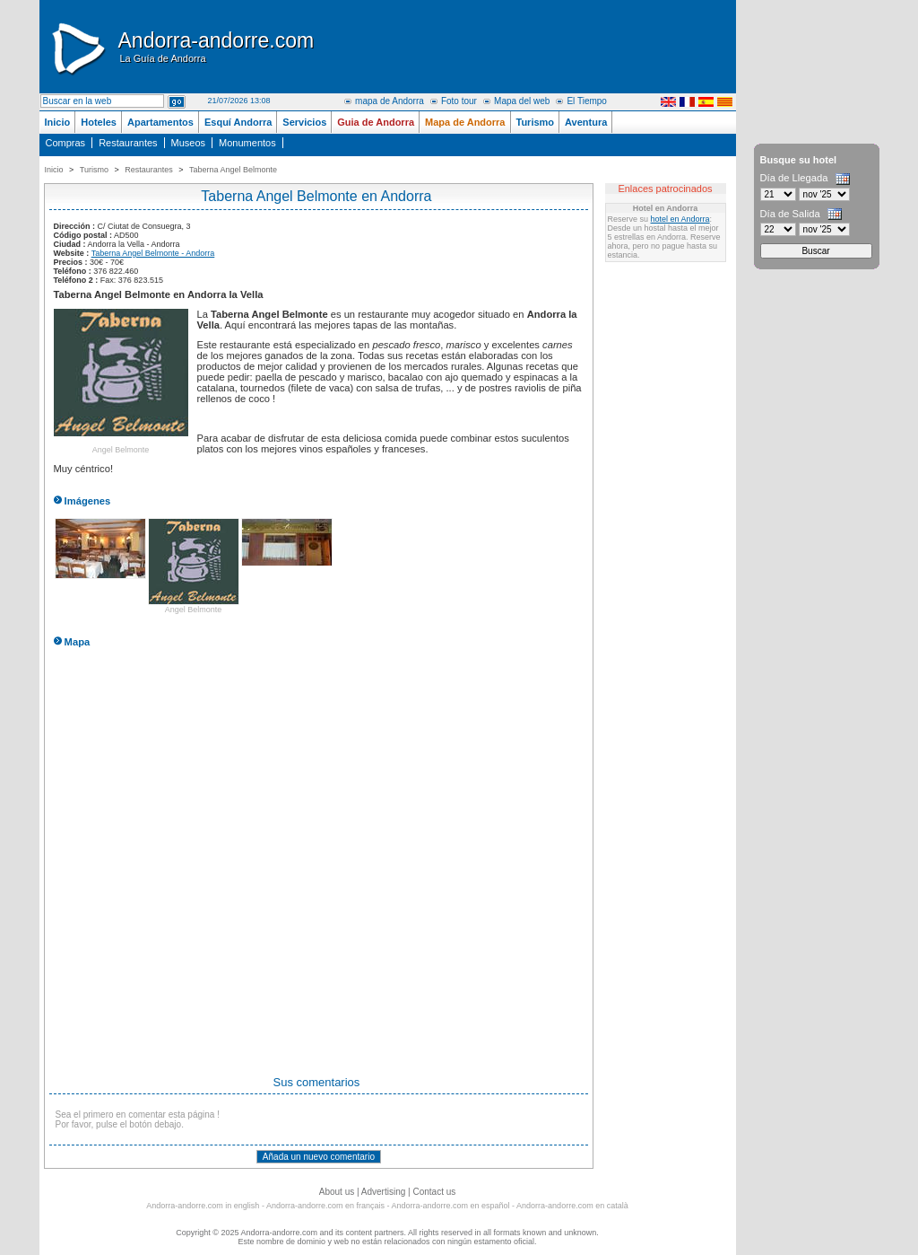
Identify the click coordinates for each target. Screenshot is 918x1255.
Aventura (586, 122)
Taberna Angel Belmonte (233, 169)
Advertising (383, 1192)
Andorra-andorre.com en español (451, 1205)
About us (336, 1192)
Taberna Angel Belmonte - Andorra (153, 253)
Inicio (58, 122)
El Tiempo (586, 101)
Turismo (535, 122)
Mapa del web (522, 101)
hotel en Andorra (680, 219)
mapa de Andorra (389, 101)
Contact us (433, 1192)
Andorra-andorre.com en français (325, 1205)
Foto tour (459, 101)
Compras (66, 142)
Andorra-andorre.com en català (572, 1205)
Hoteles (99, 122)
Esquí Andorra (238, 122)
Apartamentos (160, 122)
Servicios (304, 122)
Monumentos (247, 142)
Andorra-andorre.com (216, 46)
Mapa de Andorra (465, 122)
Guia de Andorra (375, 122)
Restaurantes (128, 142)
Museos (188, 142)
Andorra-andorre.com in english (202, 1205)
